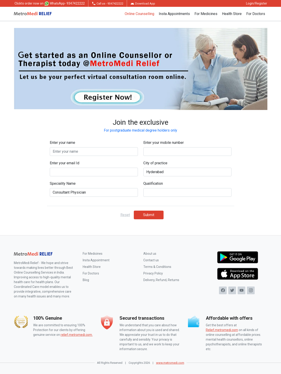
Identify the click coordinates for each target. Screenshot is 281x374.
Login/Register (256, 3)
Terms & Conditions (157, 267)
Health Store (232, 14)
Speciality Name (63, 183)
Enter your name (62, 142)
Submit (148, 215)
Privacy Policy (153, 273)
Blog (86, 280)
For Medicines (205, 14)
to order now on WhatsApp (50, 3)
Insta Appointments (174, 14)
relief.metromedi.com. (77, 335)
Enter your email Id (64, 163)
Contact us (151, 260)
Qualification (153, 183)
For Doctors (255, 14)
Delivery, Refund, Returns (161, 280)
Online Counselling (139, 14)
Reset (125, 215)
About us (149, 253)
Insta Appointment (96, 260)
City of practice (155, 163)
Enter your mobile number (163, 142)
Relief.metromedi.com (222, 330)
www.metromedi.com (170, 362)
